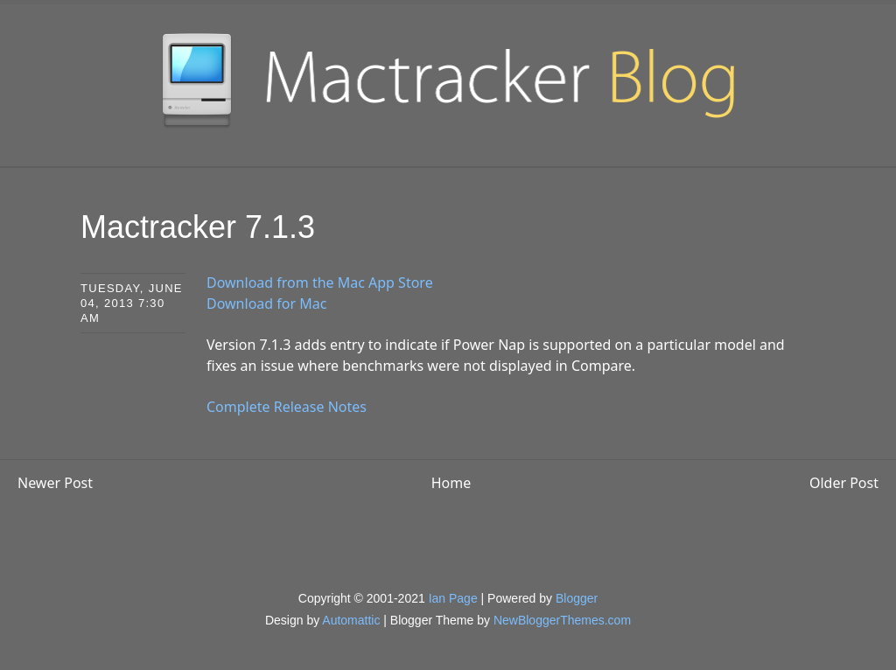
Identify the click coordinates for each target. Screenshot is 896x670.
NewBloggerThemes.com (562, 620)
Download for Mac (266, 303)
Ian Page (453, 598)
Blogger (577, 598)
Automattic (351, 620)
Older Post (843, 482)
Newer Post (55, 482)
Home (451, 482)
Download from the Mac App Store (319, 282)
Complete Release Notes (286, 406)
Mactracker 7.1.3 (197, 227)
